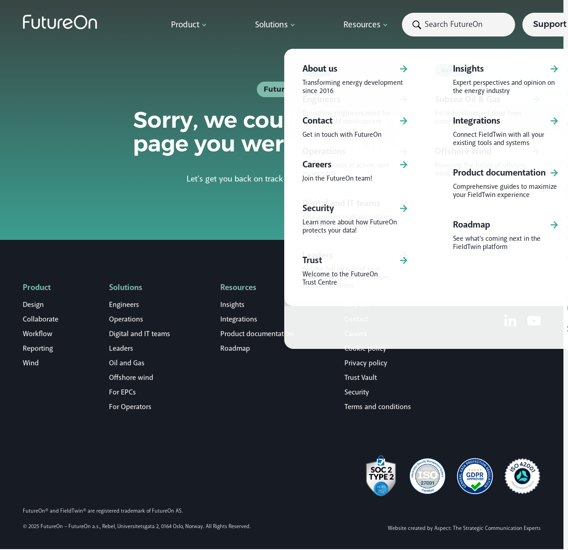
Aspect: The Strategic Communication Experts (487, 528)
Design (33, 304)
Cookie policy (365, 348)
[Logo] (87, 22)
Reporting (38, 348)
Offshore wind (131, 377)
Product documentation (257, 333)
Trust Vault (360, 377)
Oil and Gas (127, 363)
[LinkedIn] (510, 320)
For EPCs (122, 392)
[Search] (372, 24)
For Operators (130, 406)
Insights (232, 304)
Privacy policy (365, 363)
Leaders (121, 348)
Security (356, 392)
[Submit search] (322, 24)
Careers (355, 333)
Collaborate (40, 319)
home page (355, 178)
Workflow (37, 333)
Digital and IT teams (139, 333)
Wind (31, 363)
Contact (356, 319)
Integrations (238, 319)
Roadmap (235, 348)
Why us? (357, 304)
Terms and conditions (377, 406)
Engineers (124, 304)
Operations (126, 319)
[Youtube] (534, 320)
